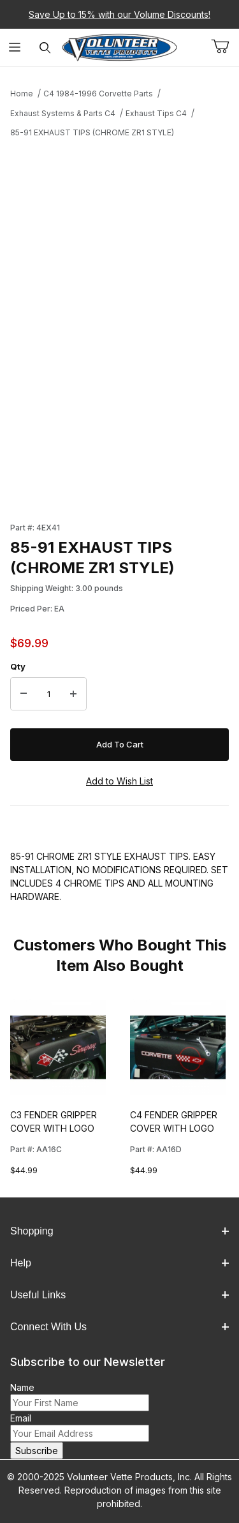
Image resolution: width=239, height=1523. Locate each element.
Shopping (119, 1231)
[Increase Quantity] (73, 694)
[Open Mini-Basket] (225, 47)
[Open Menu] (15, 47)
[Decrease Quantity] (23, 694)
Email (20, 1418)
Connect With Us (119, 1326)
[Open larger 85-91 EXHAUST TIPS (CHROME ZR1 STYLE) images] (119, 256)
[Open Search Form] (45, 47)
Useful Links (119, 1294)
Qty (17, 666)
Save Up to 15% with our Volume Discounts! (119, 14)
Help (119, 1262)
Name (22, 1387)
